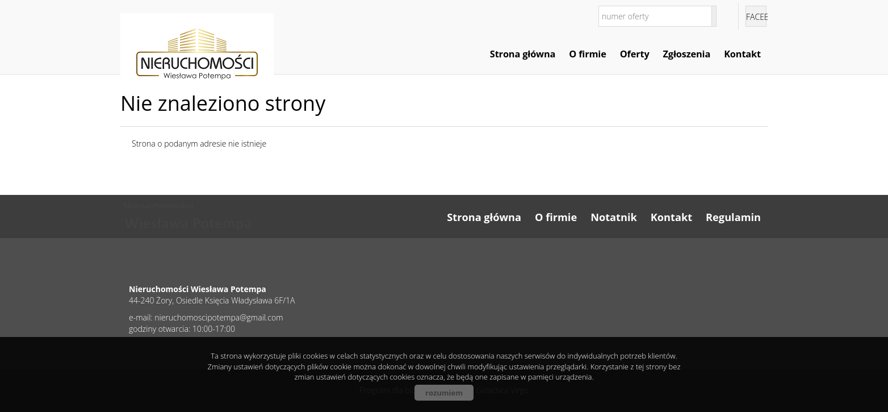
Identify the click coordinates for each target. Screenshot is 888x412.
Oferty (635, 54)
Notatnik (613, 217)
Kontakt (742, 54)
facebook (756, 16)
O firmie (587, 54)
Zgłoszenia (687, 54)
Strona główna (522, 54)
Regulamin (733, 217)
